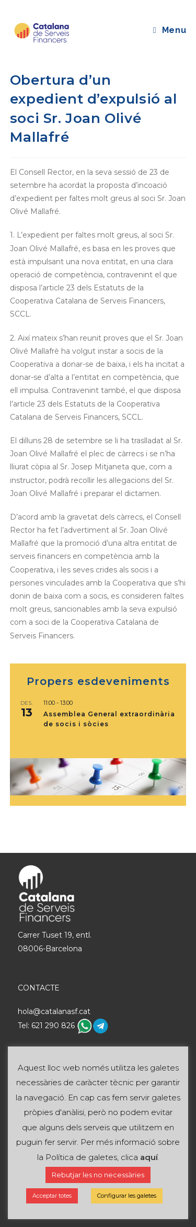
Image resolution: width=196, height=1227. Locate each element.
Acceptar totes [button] (52, 1195)
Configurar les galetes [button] (126, 1195)
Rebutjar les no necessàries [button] (98, 1174)
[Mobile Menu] (169, 30)
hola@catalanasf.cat (54, 1011)
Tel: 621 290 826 (47, 1025)
